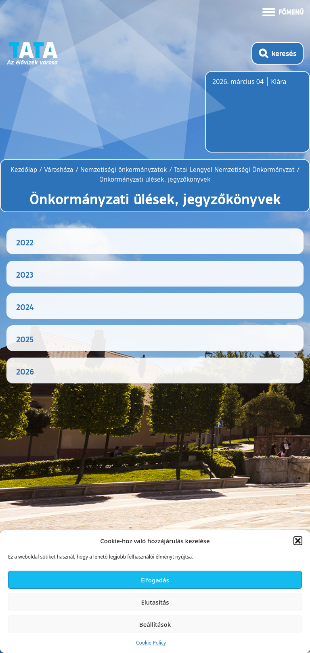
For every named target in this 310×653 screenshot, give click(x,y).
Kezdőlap (24, 169)
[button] (298, 541)
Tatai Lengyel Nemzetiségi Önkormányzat (234, 169)
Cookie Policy (151, 642)
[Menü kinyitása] (283, 11)
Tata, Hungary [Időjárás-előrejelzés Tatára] (257, 116)
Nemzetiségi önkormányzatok (123, 169)
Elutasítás (155, 602)
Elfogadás (155, 580)
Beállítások (155, 624)
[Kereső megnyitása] (277, 53)
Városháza (58, 169)
